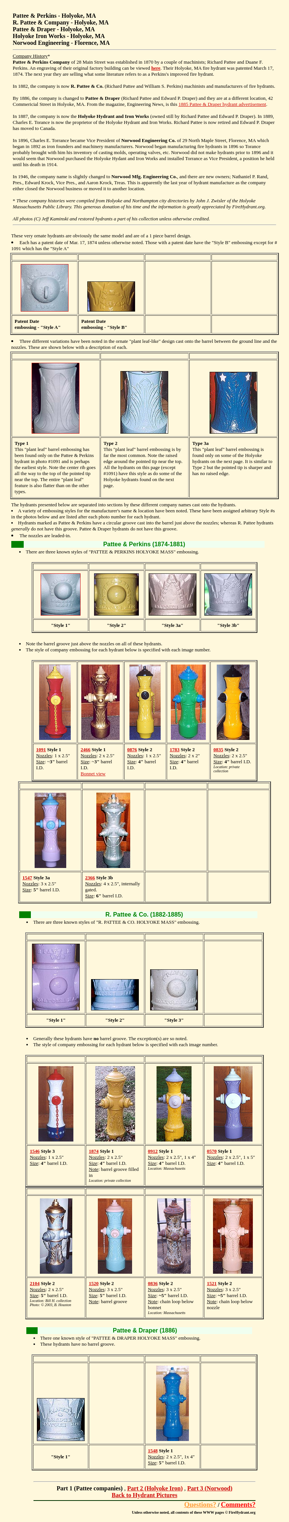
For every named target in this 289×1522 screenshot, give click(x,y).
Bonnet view (93, 773)
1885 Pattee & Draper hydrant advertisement (222, 104)
